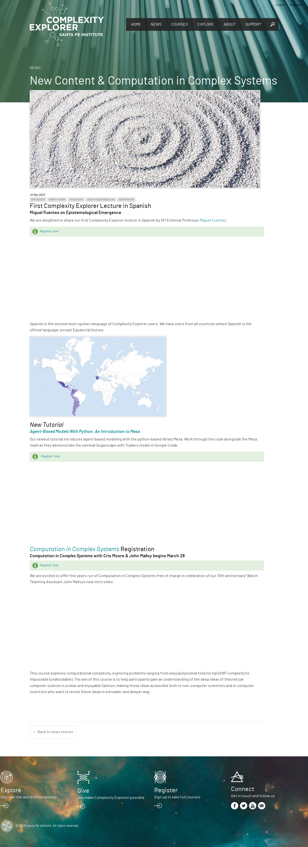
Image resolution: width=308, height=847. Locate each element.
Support (253, 24)
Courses (179, 24)
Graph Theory (57, 199)
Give (83, 791)
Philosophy (76, 199)
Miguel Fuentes (213, 220)
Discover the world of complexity (28, 797)
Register (296, 5)
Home (136, 24)
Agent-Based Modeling (101, 199)
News (156, 24)
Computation (126, 199)
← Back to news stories (53, 732)
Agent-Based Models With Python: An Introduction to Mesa (85, 431)
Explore (206, 24)
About (230, 24)
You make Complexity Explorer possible (111, 798)
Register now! (49, 231)
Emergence (38, 199)
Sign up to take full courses (177, 797)
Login (280, 5)
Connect (242, 789)
